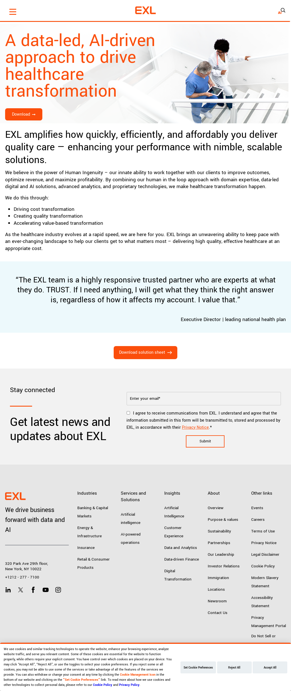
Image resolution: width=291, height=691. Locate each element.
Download (21, 114)
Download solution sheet (142, 352)
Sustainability (219, 531)
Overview (215, 508)
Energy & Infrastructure (89, 532)
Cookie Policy (263, 566)
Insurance (86, 547)
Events (257, 508)
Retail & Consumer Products (93, 563)
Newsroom (217, 601)
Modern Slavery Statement (264, 582)
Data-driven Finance (181, 559)
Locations (216, 589)
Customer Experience (173, 532)
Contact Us (217, 612)
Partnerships (219, 543)
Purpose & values (223, 519)
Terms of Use (263, 531)
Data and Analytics (180, 547)
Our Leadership (221, 554)
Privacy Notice (195, 427)
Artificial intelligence (130, 518)
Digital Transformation (178, 575)
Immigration (218, 577)
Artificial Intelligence (174, 512)
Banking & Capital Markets (92, 512)
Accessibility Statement (262, 602)
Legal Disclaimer (265, 554)
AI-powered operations (131, 538)
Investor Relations (224, 566)
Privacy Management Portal (268, 621)
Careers (258, 519)
